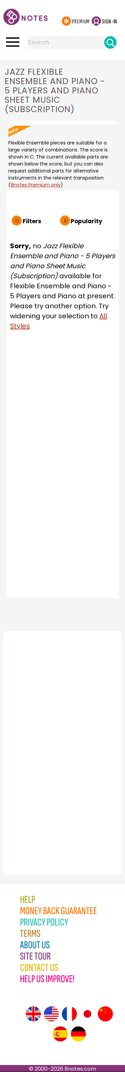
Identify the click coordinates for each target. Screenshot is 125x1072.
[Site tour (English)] (33, 1014)
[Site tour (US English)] (51, 1014)
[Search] (110, 42)
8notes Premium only (36, 185)
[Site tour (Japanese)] (87, 1014)
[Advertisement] (40, 738)
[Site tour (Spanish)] (60, 1034)
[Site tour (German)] (78, 1034)
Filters (32, 221)
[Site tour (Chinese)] (105, 1014)
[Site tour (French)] (69, 1014)
